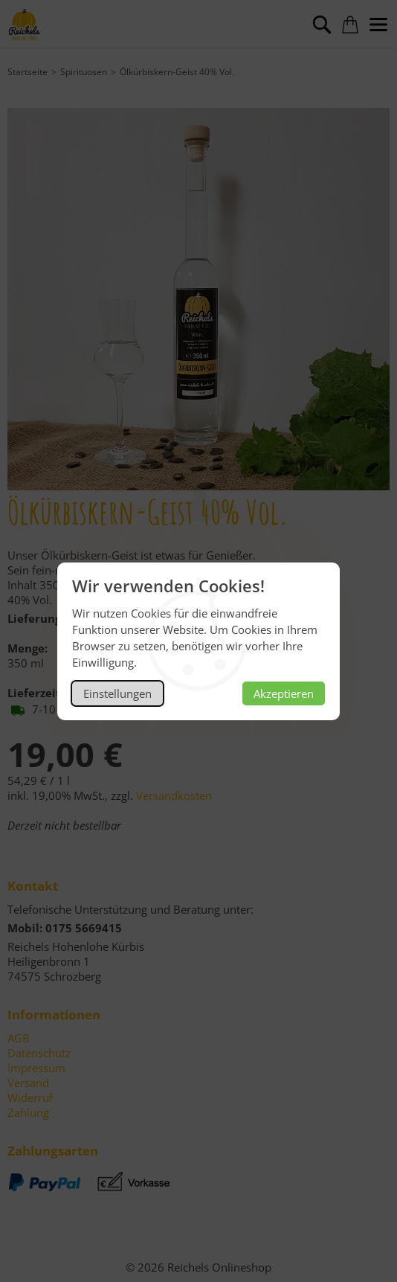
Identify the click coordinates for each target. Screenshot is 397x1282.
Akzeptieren (284, 693)
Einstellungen (117, 693)
